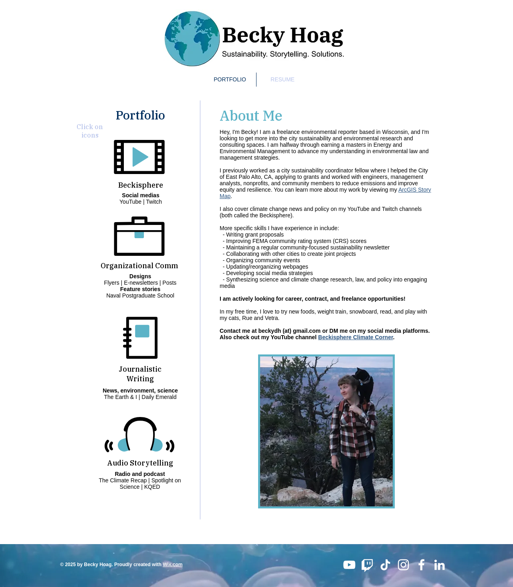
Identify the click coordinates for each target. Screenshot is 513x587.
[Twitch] (367, 564)
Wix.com (172, 564)
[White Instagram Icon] (403, 564)
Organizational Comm (139, 265)
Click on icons (90, 131)
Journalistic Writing (140, 373)
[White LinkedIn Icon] (439, 564)
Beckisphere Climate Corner (355, 337)
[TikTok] (385, 564)
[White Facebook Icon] (421, 564)
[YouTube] (349, 564)
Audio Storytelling (140, 463)
